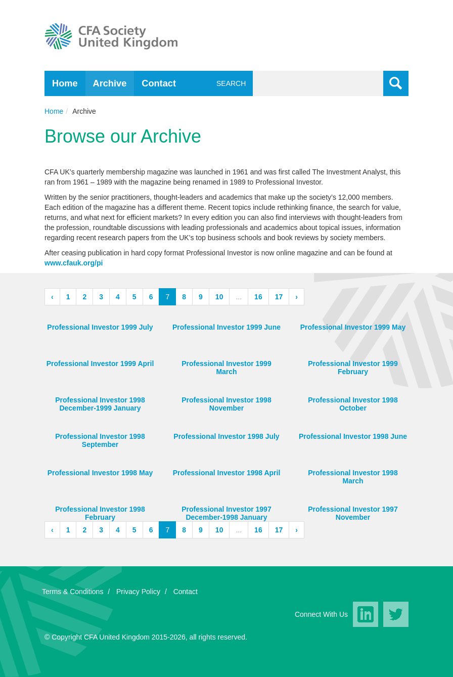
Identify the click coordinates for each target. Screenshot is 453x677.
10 (219, 297)
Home (65, 83)
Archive (110, 83)
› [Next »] (296, 297)
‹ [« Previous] (52, 297)
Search (229, 83)
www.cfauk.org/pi (73, 263)
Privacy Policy (138, 592)
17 (279, 297)
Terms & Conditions (72, 592)
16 (258, 297)
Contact (159, 83)
